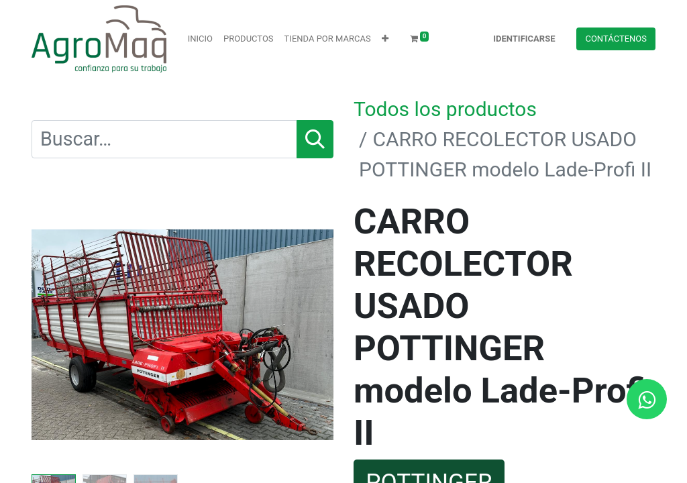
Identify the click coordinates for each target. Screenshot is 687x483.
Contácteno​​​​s (616, 39)
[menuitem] (200, 39)
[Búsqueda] (315, 139)
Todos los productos (445, 109)
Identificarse (524, 39)
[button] (385, 39)
